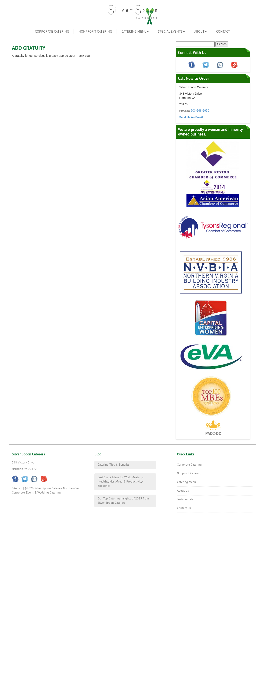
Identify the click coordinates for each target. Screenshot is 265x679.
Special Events (171, 32)
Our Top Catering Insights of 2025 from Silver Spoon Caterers (123, 501)
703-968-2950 (200, 110)
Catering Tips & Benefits (113, 465)
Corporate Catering (52, 32)
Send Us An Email (191, 117)
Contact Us (184, 508)
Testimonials (185, 499)
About (200, 32)
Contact (223, 32)
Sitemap (17, 488)
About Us (183, 491)
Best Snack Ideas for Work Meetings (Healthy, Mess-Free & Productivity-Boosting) (121, 482)
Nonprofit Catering (95, 32)
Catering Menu (135, 32)
